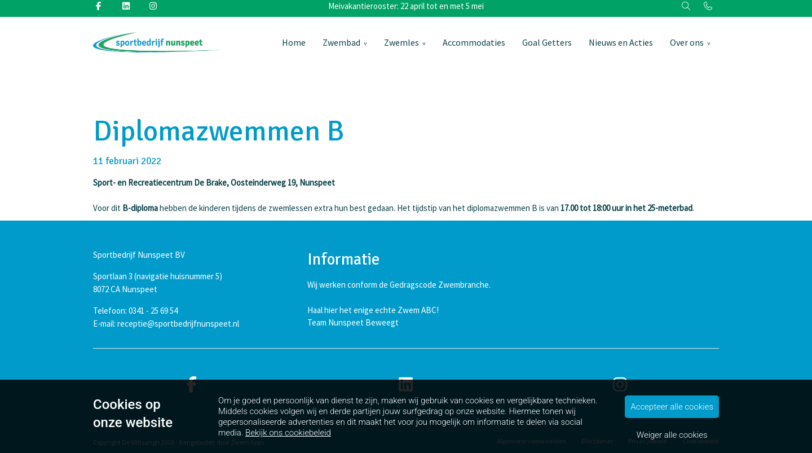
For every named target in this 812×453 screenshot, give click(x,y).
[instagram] (620, 385)
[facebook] (191, 385)
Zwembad (341, 42)
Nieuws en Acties (621, 42)
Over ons (687, 42)
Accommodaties (474, 42)
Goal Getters (547, 42)
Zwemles (401, 42)
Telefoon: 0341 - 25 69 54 (135, 310)
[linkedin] (406, 385)
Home (294, 42)
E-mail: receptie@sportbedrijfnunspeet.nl (166, 323)
